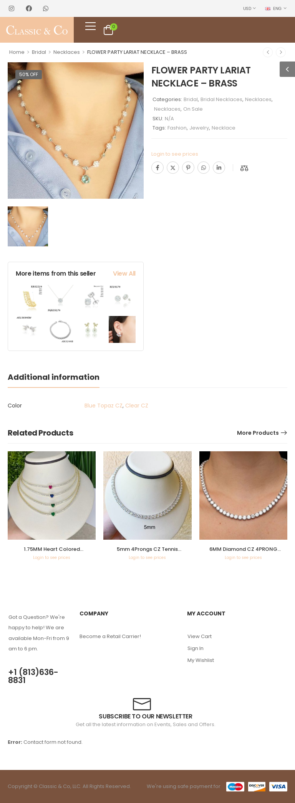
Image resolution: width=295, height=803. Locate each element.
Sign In (195, 648)
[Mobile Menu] (90, 26)
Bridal (39, 52)
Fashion (177, 127)
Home (17, 52)
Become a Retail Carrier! (110, 636)
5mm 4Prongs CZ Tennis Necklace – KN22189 (147, 552)
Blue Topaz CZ (104, 405)
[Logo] (37, 30)
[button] (287, 69)
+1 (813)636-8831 (33, 676)
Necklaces (66, 52)
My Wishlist (200, 660)
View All (124, 273)
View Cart (199, 636)
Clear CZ (136, 405)
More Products (258, 433)
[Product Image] (76, 130)
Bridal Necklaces (221, 99)
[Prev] (267, 52)
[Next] (280, 52)
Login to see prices (174, 154)
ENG (273, 8)
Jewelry (199, 127)
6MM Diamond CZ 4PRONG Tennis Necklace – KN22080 (243, 552)
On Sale (193, 109)
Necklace (223, 127)
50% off (28, 74)
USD (247, 8)
